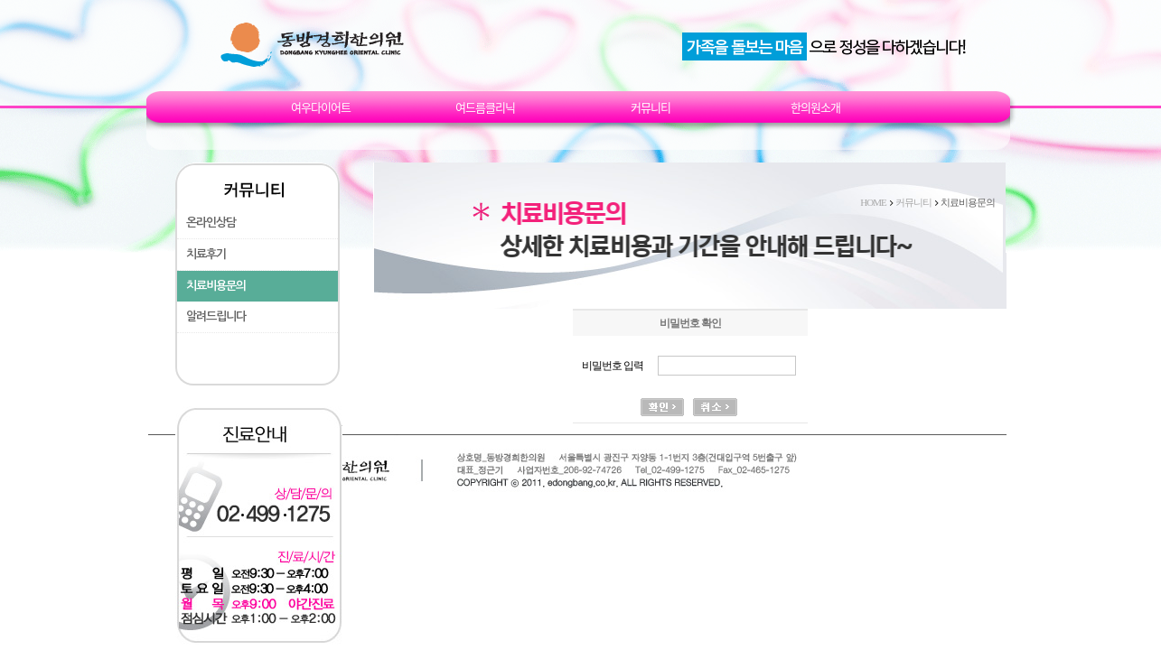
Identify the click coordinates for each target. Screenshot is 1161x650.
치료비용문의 (216, 286)
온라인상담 (211, 222)
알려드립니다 (216, 316)
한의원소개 (815, 107)
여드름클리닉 (485, 107)
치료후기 (206, 254)
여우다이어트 (321, 107)
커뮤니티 (650, 107)
